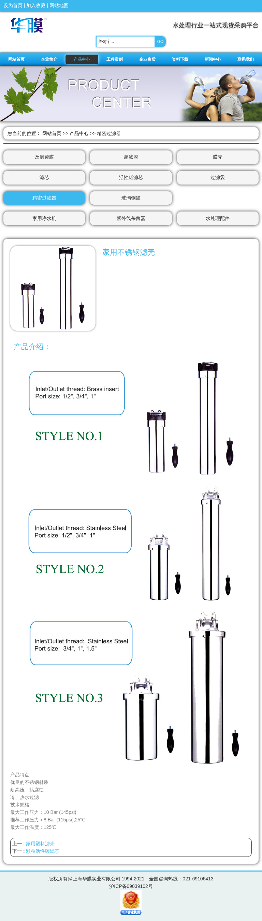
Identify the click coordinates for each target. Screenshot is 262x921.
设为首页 (13, 5)
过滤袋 (217, 177)
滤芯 (44, 177)
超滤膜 (131, 157)
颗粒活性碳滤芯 (42, 851)
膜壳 (217, 157)
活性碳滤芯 (131, 177)
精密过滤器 (109, 133)
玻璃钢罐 (131, 198)
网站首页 (51, 133)
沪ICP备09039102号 (131, 886)
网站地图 (59, 5)
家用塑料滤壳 (40, 844)
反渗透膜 (44, 157)
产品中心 (79, 133)
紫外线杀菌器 (131, 218)
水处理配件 (218, 218)
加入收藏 (35, 5)
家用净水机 (44, 218)
